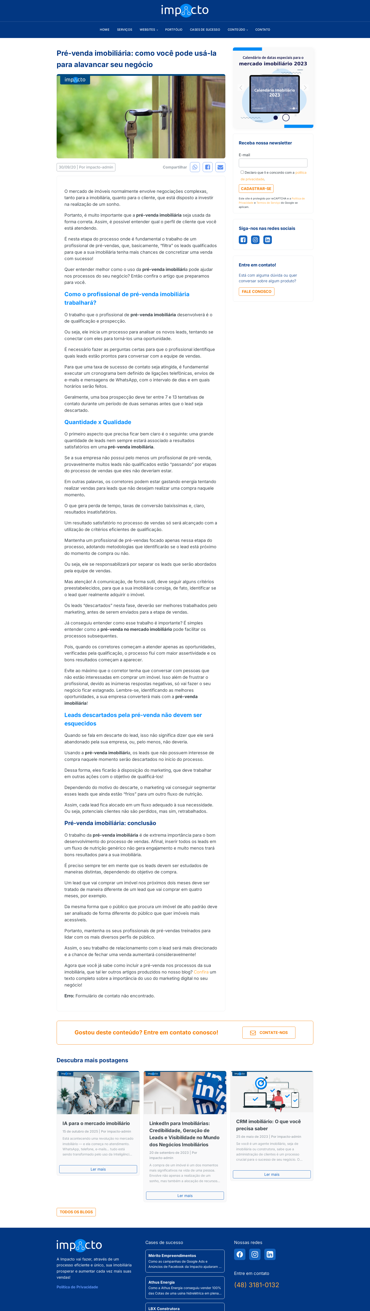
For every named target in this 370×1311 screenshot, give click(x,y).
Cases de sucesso (205, 29)
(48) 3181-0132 (256, 1285)
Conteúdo (236, 29)
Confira (201, 971)
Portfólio (173, 29)
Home (104, 29)
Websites (147, 29)
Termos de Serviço (268, 202)
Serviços (124, 29)
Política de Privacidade (77, 1287)
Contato (262, 29)
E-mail (244, 154)
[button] (241, 87)
